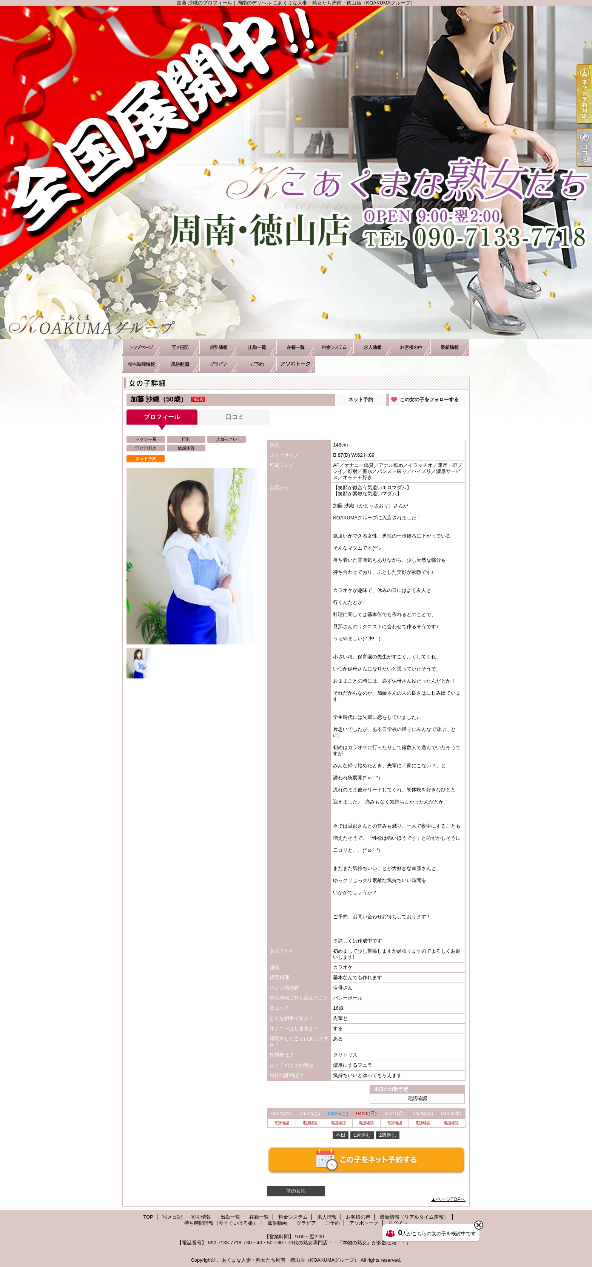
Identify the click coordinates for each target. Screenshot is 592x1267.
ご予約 (257, 364)
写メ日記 (180, 347)
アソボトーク (295, 364)
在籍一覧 (295, 347)
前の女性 (296, 1191)
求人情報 (372, 347)
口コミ (235, 417)
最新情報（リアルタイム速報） (449, 347)
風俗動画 (180, 364)
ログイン (398, 1223)
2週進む (387, 1135)
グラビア (218, 364)
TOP (141, 347)
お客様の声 (411, 347)
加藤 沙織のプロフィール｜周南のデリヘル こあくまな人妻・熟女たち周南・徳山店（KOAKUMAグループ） (296, 172)
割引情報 (218, 347)
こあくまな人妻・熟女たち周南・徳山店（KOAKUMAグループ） (288, 1260)
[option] (192, 556)
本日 (340, 1135)
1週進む (362, 1135)
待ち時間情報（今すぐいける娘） (141, 364)
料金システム (334, 347)
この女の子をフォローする (429, 399)
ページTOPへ (451, 1199)
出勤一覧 (257, 347)
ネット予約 (360, 399)
